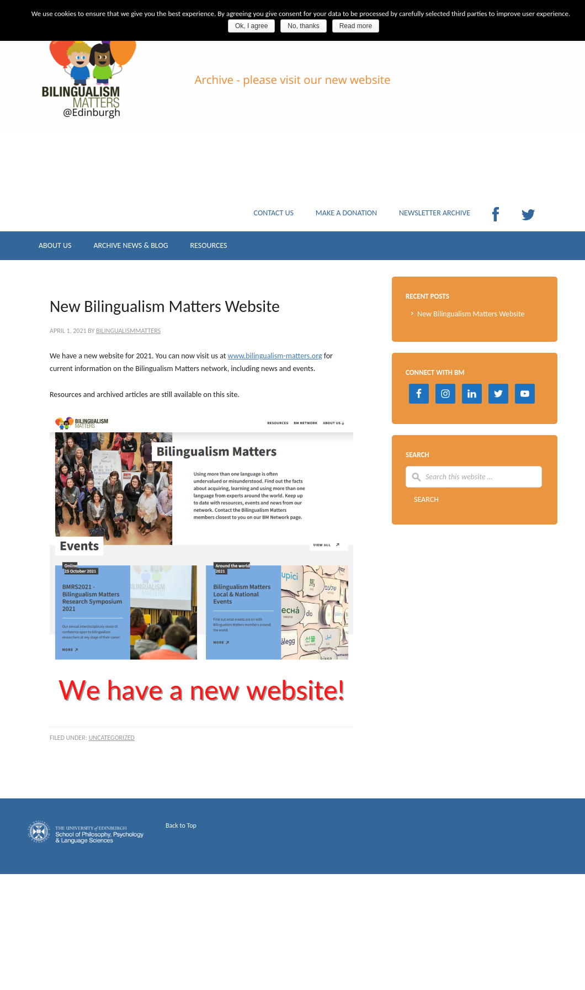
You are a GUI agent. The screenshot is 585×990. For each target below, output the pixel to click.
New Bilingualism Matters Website (471, 314)
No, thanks (303, 26)
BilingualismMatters (128, 331)
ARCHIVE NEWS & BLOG (130, 248)
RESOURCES (208, 248)
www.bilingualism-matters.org (275, 356)
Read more (355, 26)
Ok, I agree (251, 26)
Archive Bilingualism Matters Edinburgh (138, 94)
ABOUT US (55, 248)
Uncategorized (112, 738)
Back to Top (181, 825)
